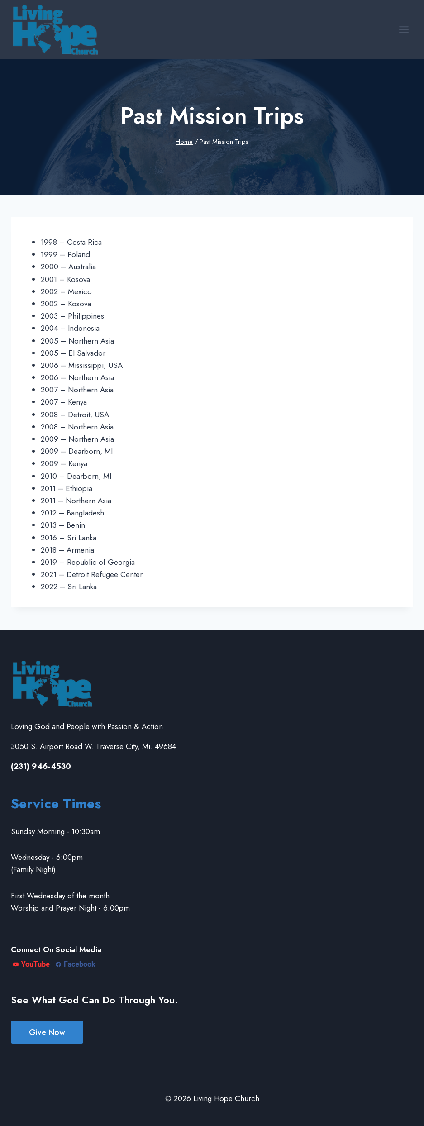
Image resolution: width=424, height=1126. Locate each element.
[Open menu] (403, 29)
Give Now (47, 1032)
